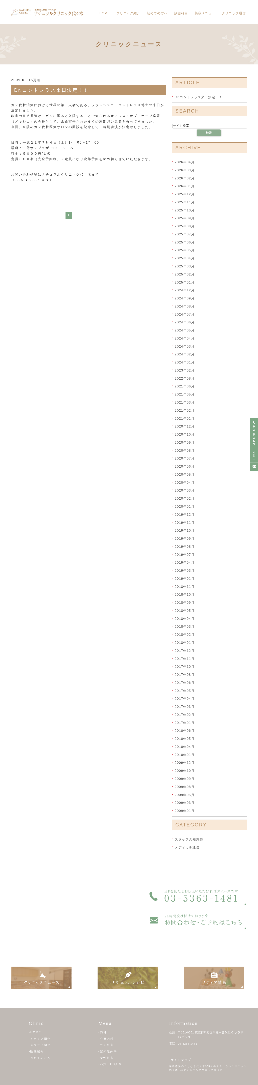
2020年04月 (185, 482)
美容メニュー (205, 13)
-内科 (102, 1032)
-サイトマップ (180, 1059)
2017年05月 (185, 690)
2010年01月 (185, 754)
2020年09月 (185, 442)
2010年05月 (185, 738)
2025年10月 (185, 210)
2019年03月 (185, 570)
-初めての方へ (40, 1057)
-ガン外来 (106, 1045)
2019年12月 (185, 514)
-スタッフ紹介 (40, 1045)
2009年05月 (185, 794)
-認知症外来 (107, 1051)
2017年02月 (185, 714)
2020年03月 (185, 490)
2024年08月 (185, 306)
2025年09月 (185, 218)
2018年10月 (185, 594)
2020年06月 (185, 466)
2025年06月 (185, 242)
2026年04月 (185, 162)
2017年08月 (185, 674)
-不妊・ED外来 (110, 1064)
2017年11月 (185, 658)
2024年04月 (185, 338)
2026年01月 (185, 186)
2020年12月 (185, 426)
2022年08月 (185, 378)
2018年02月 (185, 634)
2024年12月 (185, 290)
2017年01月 (185, 722)
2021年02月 (185, 410)
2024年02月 (185, 354)
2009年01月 (185, 811)
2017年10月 (185, 666)
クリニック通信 (234, 13)
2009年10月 (185, 770)
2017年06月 (185, 682)
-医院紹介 (36, 1051)
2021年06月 (185, 386)
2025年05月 (185, 250)
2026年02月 (185, 178)
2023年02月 (185, 370)
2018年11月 (185, 586)
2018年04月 (185, 618)
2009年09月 (185, 779)
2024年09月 (185, 298)
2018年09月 (185, 602)
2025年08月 (185, 226)
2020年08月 (185, 450)
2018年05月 (185, 610)
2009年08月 (185, 787)
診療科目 (181, 13)
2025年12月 (185, 194)
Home (104, 13)
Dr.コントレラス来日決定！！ (51, 90)
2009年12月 (185, 762)
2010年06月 (185, 730)
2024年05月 (185, 330)
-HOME (35, 1032)
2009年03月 (185, 802)
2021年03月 (185, 402)
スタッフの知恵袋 (189, 839)
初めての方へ (157, 13)
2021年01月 (185, 418)
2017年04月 (185, 698)
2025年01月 (185, 282)
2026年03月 (185, 170)
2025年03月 (185, 266)
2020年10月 (185, 434)
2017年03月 (185, 706)
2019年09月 (185, 538)
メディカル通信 (187, 847)
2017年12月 (185, 650)
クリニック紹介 (128, 13)
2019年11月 (185, 522)
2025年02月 (185, 274)
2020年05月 (185, 474)
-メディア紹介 (40, 1038)
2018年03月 (185, 626)
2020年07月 (185, 458)
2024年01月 (185, 362)
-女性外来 (106, 1057)
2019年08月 (185, 546)
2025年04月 (185, 258)
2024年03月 (185, 346)
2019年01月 (185, 578)
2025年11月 (185, 202)
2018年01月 (185, 642)
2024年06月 (185, 322)
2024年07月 (185, 314)
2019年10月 (185, 530)
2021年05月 (185, 394)
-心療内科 (106, 1038)
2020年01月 (185, 506)
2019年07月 (185, 554)
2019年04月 (185, 562)
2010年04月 (185, 747)
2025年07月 (185, 234)
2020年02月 (185, 498)
